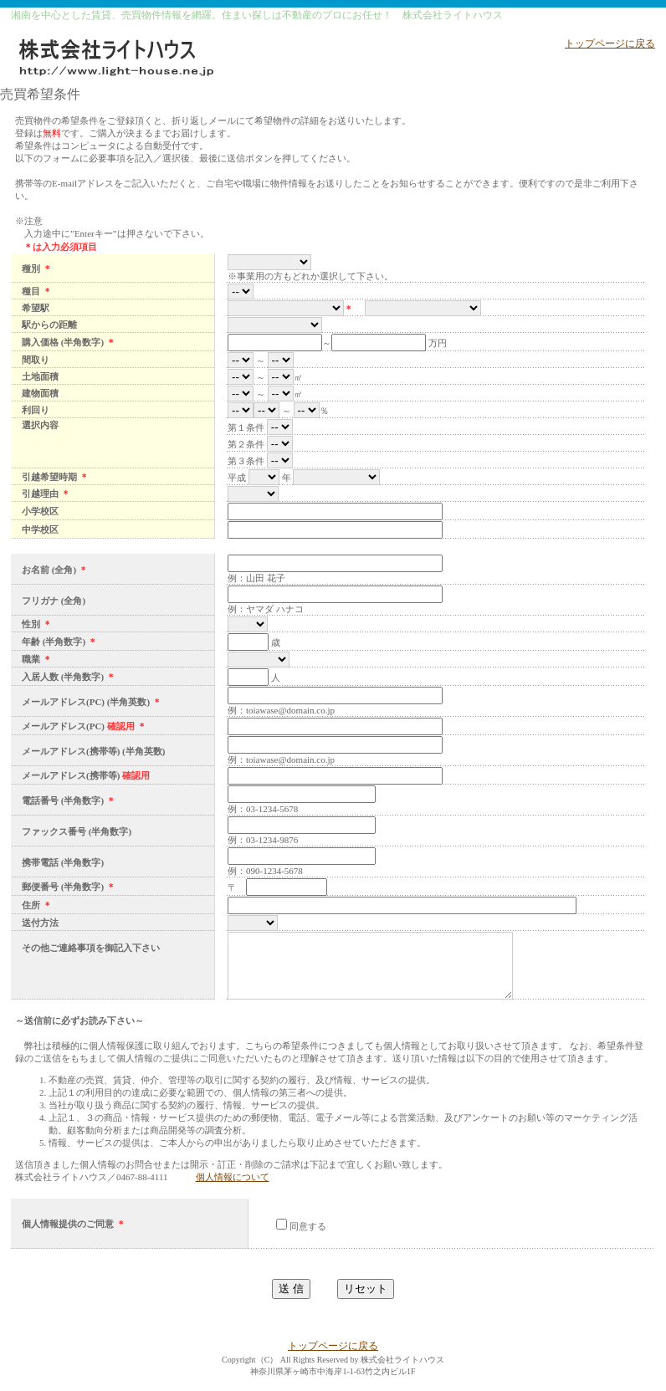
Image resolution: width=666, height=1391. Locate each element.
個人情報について (232, 1189)
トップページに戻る (610, 43)
